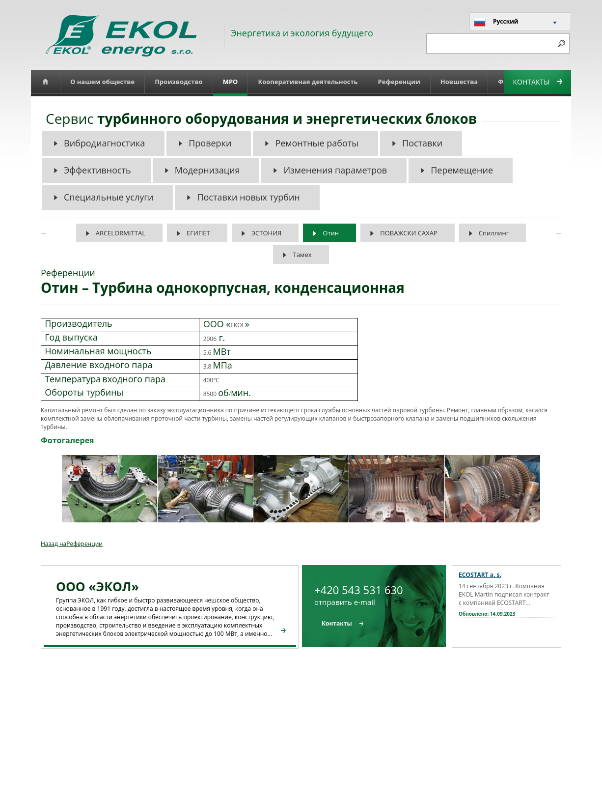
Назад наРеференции (72, 544)
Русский (496, 22)
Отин (331, 233)
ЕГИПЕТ (198, 233)
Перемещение (462, 170)
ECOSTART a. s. (480, 575)
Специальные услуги (108, 197)
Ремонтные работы (316, 143)
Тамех (302, 254)
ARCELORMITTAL (120, 233)
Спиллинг (494, 233)
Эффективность (97, 170)
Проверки (210, 143)
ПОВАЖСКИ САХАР (408, 233)
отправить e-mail (344, 602)
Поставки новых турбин (248, 197)
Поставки (422, 143)
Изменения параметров (335, 170)
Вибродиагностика (104, 143)
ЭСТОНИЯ (266, 233)
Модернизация (207, 170)
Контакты (537, 81)
